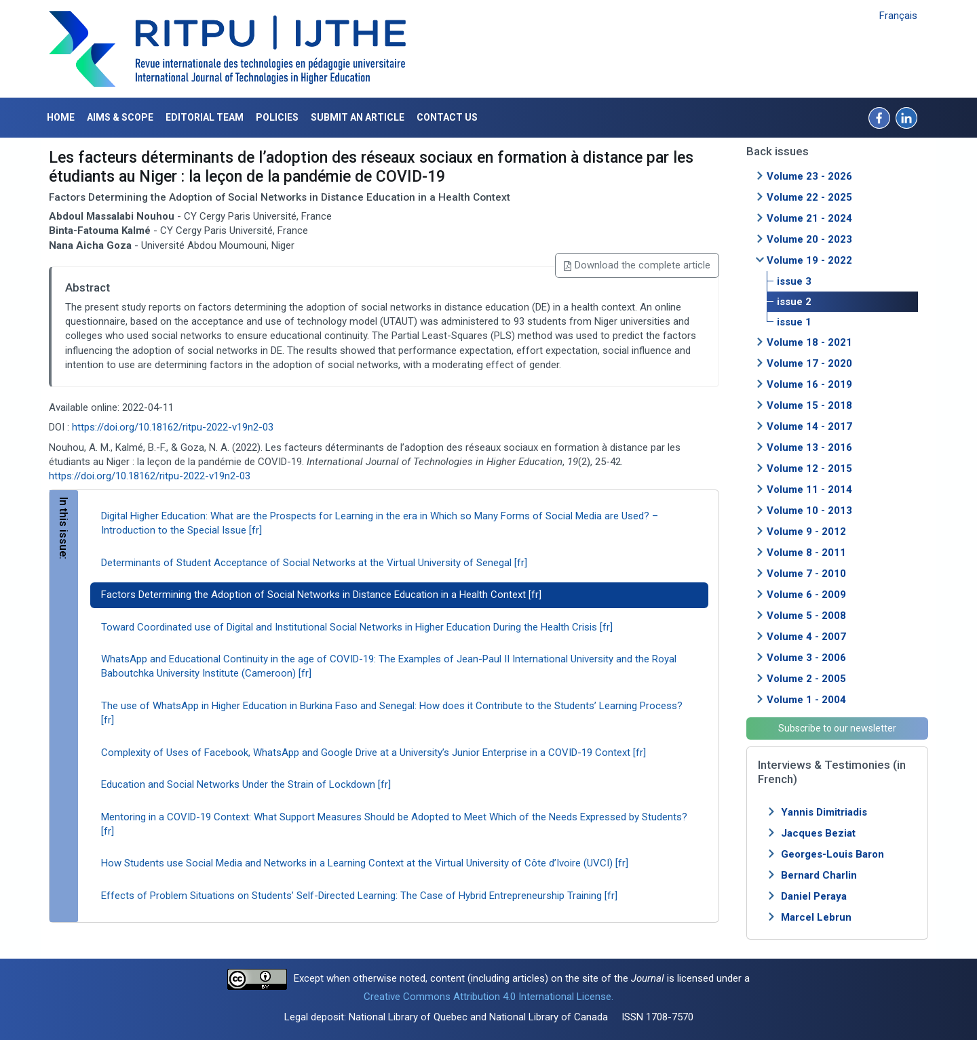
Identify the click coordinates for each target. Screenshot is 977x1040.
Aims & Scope (120, 117)
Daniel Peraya (814, 896)
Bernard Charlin (819, 875)
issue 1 (794, 322)
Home (61, 117)
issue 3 (794, 281)
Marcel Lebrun (816, 917)
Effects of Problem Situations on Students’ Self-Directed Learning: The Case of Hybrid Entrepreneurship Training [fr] (359, 895)
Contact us (447, 117)
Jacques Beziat (818, 833)
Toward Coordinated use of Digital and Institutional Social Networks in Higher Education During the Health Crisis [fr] (357, 627)
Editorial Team (205, 117)
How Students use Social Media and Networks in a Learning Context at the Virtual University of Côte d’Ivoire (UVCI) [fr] (364, 863)
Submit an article (357, 117)
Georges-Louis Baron (832, 854)
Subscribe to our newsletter (837, 728)
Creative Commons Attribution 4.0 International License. (488, 997)
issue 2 (794, 302)
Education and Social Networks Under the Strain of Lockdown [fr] (246, 784)
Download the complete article (637, 265)
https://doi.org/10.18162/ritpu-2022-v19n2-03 (172, 427)
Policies (277, 117)
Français (898, 15)
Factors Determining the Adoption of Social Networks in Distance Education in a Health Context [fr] (321, 594)
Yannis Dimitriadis (824, 812)
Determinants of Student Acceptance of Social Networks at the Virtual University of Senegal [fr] (314, 563)
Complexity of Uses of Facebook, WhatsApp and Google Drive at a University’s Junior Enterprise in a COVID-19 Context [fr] (373, 752)
